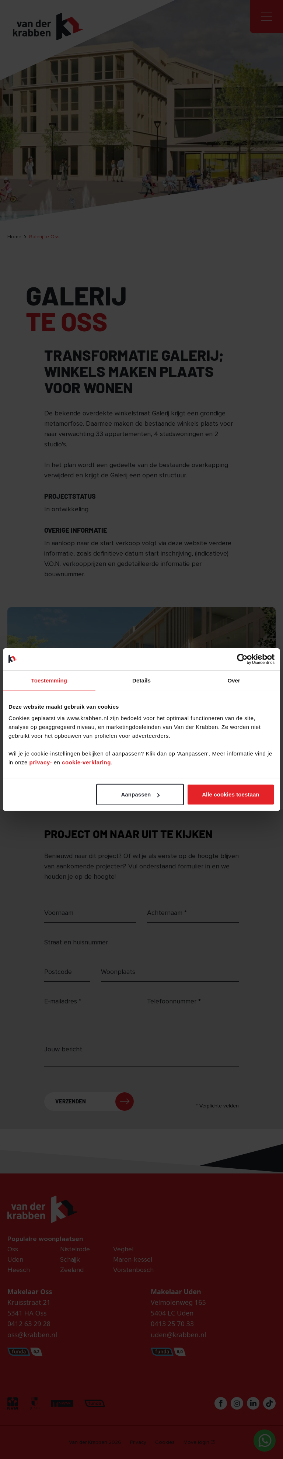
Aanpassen (140, 794)
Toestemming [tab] (49, 680)
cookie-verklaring (86, 762)
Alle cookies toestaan (230, 794)
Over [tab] (233, 680)
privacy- (41, 762)
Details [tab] (141, 680)
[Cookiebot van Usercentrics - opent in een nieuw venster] (242, 658)
